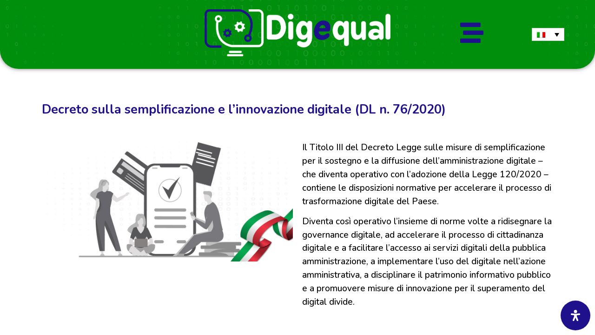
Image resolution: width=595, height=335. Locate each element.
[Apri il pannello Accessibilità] (575, 315)
